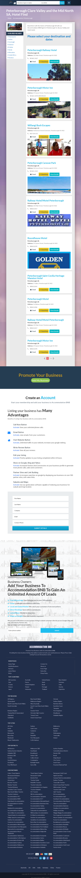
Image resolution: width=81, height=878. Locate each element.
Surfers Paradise (58, 747)
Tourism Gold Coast (59, 788)
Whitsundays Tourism (59, 786)
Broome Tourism (12, 781)
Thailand (44, 688)
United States (46, 678)
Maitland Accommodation (15, 807)
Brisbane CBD (12, 754)
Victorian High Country (37, 711)
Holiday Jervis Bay (58, 809)
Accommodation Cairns (37, 836)
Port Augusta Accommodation (62, 814)
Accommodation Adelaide (38, 846)
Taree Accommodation (60, 802)
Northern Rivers (58, 702)
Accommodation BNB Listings (40, 876)
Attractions (11, 779)
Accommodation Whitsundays (16, 823)
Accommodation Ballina (37, 839)
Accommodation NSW (14, 797)
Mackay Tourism (12, 783)
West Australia (35, 702)
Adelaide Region (58, 714)
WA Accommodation (36, 793)
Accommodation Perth (60, 841)
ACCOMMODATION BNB (40, 645)
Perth (9, 727)
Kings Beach (57, 756)
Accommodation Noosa (60, 825)
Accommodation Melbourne (16, 843)
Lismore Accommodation (38, 807)
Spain (43, 681)
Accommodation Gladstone (16, 834)
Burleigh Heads (35, 761)
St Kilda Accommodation (38, 814)
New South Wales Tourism (15, 790)
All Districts (11, 747)
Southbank (34, 749)
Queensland (11, 700)
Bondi (55, 754)
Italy (9, 681)
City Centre (56, 759)
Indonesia (28, 688)
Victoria (55, 697)
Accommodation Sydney (15, 841)
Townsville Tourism (59, 781)
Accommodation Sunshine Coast (40, 841)
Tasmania (56, 707)
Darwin (55, 729)
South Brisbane (12, 759)
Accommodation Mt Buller (60, 828)
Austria (61, 685)
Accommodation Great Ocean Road (62, 831)
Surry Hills (33, 763)
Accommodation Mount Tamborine (14, 831)
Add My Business (40, 379)
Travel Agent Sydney (37, 772)
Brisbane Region (12, 709)
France (27, 681)
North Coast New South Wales (17, 702)
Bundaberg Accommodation (61, 821)
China (52, 866)
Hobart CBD (34, 754)
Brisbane (56, 727)
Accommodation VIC (14, 795)
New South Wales (36, 697)
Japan (10, 688)
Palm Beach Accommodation (16, 800)
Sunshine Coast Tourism (15, 788)
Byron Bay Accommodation (38, 821)
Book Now (43, 61)
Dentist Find (34, 776)
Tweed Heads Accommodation (17, 814)
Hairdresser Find (12, 776)
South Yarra (56, 761)
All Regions (11, 697)
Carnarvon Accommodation (16, 821)
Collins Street (35, 756)
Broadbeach (34, 752)
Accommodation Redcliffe (60, 823)
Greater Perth (35, 709)
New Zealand (62, 678)
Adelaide (10, 729)
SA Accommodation (59, 793)
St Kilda (10, 756)
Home (9, 18)
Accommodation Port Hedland (39, 825)
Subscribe (43, 669)
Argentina (62, 688)
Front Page (43, 667)
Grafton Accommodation (15, 818)
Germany (61, 681)
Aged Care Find (57, 774)
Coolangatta (34, 759)
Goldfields (11, 716)
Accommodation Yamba (37, 804)
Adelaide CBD (12, 752)
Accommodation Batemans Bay (40, 802)
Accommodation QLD (59, 795)
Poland (27, 685)
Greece (10, 685)
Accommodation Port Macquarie (17, 825)
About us (43, 665)
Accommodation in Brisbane (39, 843)
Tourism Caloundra (36, 783)
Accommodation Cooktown (61, 834)
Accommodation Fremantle (38, 834)
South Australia (12, 704)
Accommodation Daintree (60, 804)
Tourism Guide (35, 779)
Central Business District (60, 749)
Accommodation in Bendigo (16, 809)
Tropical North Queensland (16, 711)
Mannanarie (12, 37)
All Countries (12, 678)
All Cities (10, 725)
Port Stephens (57, 709)
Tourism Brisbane (13, 786)
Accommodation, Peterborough (22, 18)
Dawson (11, 44)
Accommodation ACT (37, 797)
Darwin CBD (56, 752)
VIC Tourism (34, 790)
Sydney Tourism (58, 779)
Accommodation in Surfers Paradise (15, 803)
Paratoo (11, 57)
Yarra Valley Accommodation (16, 811)
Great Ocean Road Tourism (61, 783)
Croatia (10, 683)
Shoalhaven (56, 711)
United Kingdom (30, 683)
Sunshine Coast (58, 704)
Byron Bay (11, 734)
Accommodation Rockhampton (39, 823)
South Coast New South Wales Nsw (40, 705)
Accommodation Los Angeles (39, 786)
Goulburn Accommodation (61, 807)
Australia (27, 678)
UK (29, 866)
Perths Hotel (57, 846)
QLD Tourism (57, 790)
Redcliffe (33, 734)
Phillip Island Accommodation (16, 816)
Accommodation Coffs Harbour (17, 836)
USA (34, 866)
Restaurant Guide (36, 774)
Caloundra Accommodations (39, 809)
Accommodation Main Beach (61, 800)
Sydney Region (57, 700)
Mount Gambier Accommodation (62, 816)
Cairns (32, 732)
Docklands (11, 761)
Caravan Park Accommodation (62, 776)
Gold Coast (34, 727)
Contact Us (43, 662)
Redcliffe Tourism (36, 781)
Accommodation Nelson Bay (39, 828)
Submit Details (40, 527)
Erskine (10, 47)
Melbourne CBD (35, 747)
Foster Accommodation (60, 818)
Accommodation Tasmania (38, 795)
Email (33, 61)
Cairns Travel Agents (14, 772)
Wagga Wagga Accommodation (62, 811)
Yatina (10, 39)
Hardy (10, 50)
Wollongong (56, 732)
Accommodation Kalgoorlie (38, 830)
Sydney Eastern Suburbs (15, 749)
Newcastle (11, 732)
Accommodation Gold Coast (61, 843)
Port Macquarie (35, 736)
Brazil (43, 683)
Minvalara (11, 52)
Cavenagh (11, 42)
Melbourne (56, 725)
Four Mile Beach (12, 763)
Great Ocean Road (36, 716)
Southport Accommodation (61, 797)
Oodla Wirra (12, 55)
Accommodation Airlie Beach (61, 839)
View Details (54, 61)
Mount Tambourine (13, 738)
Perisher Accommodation (38, 816)
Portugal (44, 685)
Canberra (33, 729)
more (52, 357)
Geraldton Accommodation (38, 818)
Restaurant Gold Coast (60, 772)
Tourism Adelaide (36, 788)
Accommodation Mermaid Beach (40, 800)
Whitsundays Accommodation (39, 811)
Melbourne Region (36, 700)
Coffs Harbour (35, 738)
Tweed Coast (34, 714)
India (60, 683)
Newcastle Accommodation (16, 828)
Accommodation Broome (60, 836)
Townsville (56, 734)
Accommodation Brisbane (15, 846)
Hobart (55, 736)
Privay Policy (44, 672)
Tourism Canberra (13, 793)
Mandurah (11, 736)
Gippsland (11, 714)
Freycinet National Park (60, 763)
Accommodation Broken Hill (16, 839)
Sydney (33, 725)
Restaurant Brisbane (14, 774)
